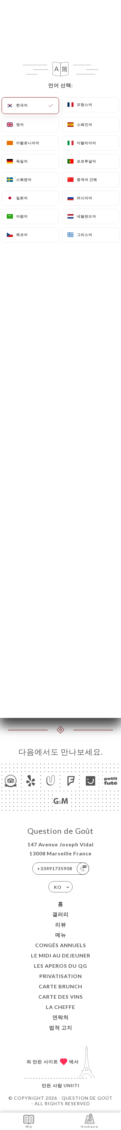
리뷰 (60, 924)
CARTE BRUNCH (60, 986)
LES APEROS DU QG (60, 966)
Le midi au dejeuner (60, 955)
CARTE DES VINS (60, 996)
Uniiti (71, 1085)
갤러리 (60, 914)
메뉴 (60, 935)
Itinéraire (89, 1120)
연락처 (60, 1017)
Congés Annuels (60, 945)
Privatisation (60, 976)
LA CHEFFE (60, 1007)
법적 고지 (60, 1027)
